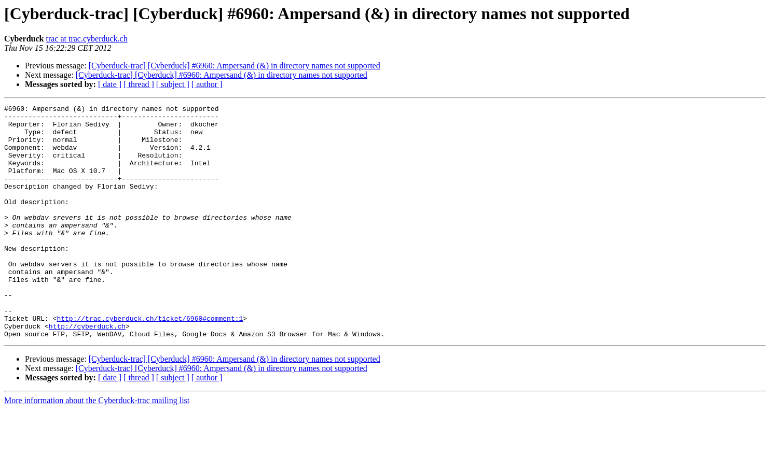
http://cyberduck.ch (87, 371)
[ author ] (207, 84)
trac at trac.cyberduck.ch (86, 38)
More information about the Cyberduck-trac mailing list (96, 447)
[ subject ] (172, 84)
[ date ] (109, 84)
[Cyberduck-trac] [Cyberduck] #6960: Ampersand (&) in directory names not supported (234, 65)
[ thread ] (138, 84)
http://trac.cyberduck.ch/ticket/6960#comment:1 (150, 361)
